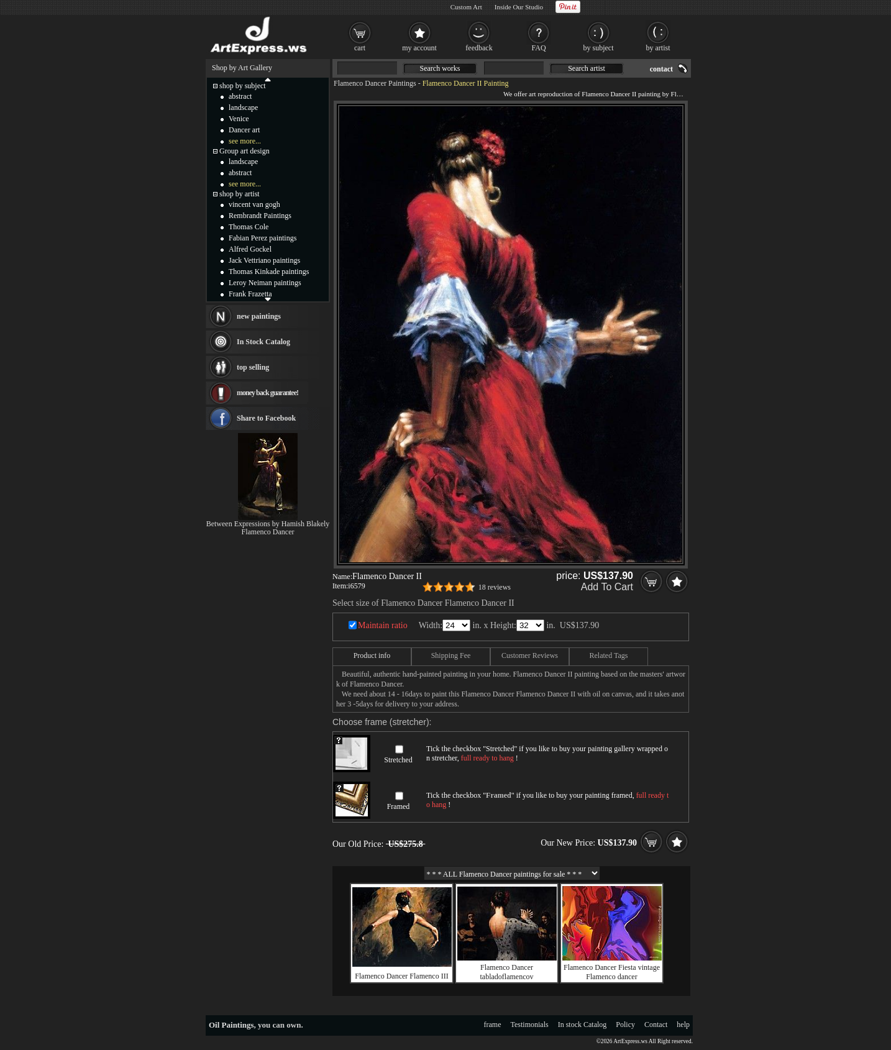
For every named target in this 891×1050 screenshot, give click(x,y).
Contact (655, 1024)
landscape (243, 107)
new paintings (259, 316)
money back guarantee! (267, 392)
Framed (398, 806)
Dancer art (244, 130)
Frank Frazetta (250, 294)
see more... (245, 141)
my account (419, 47)
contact (661, 69)
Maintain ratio (383, 625)
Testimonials (530, 1024)
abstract (240, 96)
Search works (440, 68)
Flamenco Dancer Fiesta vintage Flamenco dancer (612, 972)
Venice (239, 118)
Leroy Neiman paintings (265, 282)
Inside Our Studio (519, 7)
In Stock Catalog (263, 341)
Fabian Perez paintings (262, 238)
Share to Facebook (266, 418)
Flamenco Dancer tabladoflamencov (507, 972)
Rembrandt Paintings (260, 215)
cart (359, 47)
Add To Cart (607, 587)
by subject (598, 47)
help (683, 1024)
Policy (625, 1024)
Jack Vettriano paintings (264, 260)
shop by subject (242, 85)
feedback (478, 47)
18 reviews (494, 587)
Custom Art (466, 7)
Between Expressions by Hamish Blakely (268, 523)
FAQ (538, 47)
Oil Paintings (231, 1024)
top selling (253, 367)
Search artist (586, 68)
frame (492, 1024)
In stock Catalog (582, 1024)
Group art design (244, 151)
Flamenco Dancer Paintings (375, 83)
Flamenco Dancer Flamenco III (401, 976)
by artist (658, 47)
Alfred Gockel (250, 249)
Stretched (398, 760)
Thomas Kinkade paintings (269, 271)
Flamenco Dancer (268, 531)
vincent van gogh (254, 204)
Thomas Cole (248, 226)
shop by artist (239, 193)
